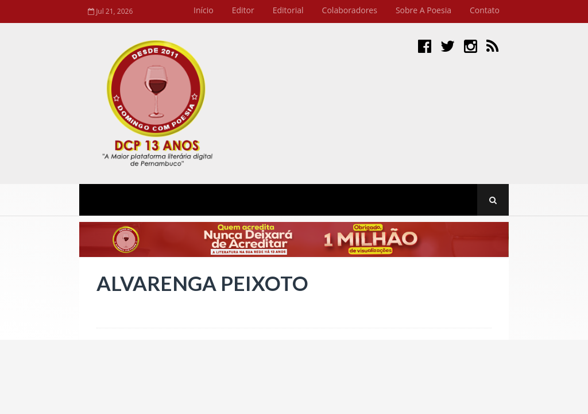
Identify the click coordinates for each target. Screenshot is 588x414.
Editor (243, 10)
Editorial (288, 10)
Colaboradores (349, 10)
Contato (485, 10)
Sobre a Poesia (423, 10)
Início (204, 10)
